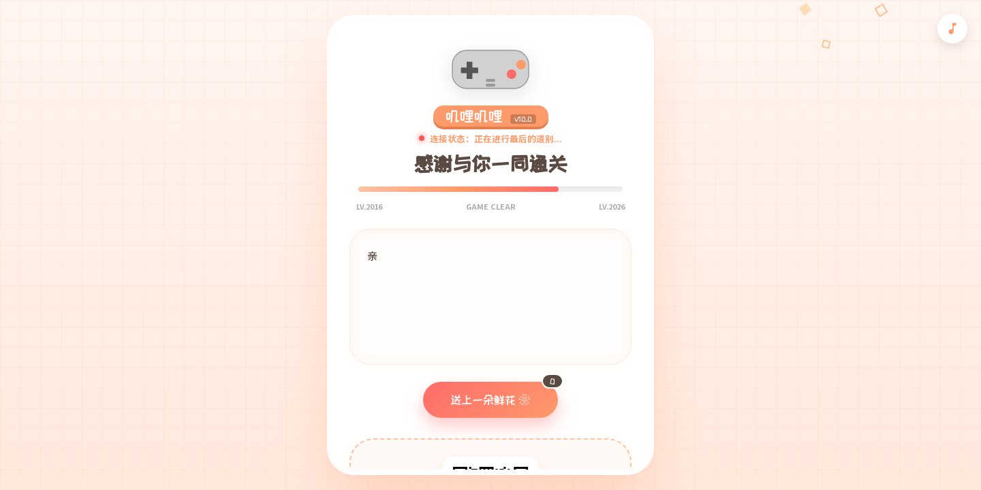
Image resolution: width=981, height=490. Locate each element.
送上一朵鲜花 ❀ (504, 394)
